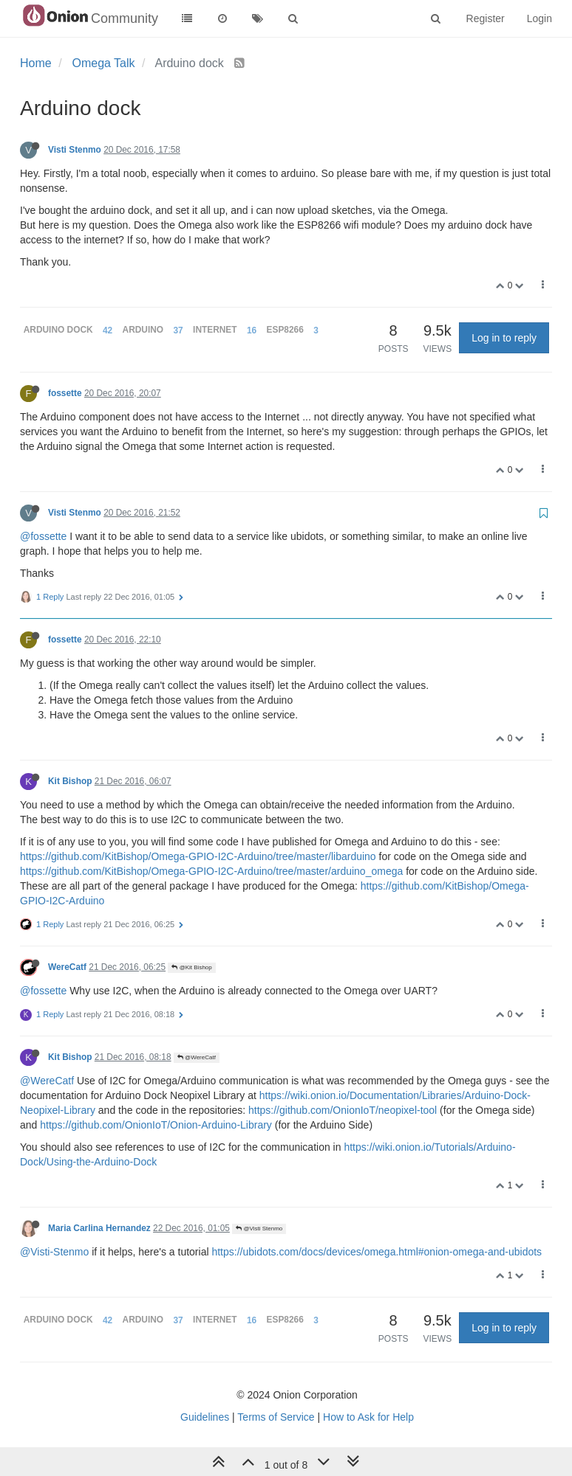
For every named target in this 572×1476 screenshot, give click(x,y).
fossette (65, 393)
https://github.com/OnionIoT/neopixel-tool (342, 1110)
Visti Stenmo (74, 150)
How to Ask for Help (368, 1417)
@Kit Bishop (191, 967)
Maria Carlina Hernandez (99, 1228)
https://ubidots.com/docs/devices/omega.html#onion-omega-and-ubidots (376, 1252)
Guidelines (204, 1417)
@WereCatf (196, 1057)
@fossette (43, 536)
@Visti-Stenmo (54, 1252)
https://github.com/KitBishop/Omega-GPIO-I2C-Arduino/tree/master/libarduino (198, 856)
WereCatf (67, 967)
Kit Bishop (70, 781)
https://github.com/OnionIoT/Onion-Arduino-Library (156, 1125)
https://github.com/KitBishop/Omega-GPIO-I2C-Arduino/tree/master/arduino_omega (211, 871)
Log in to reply (504, 338)
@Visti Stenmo (259, 1228)
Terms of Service (275, 1417)
